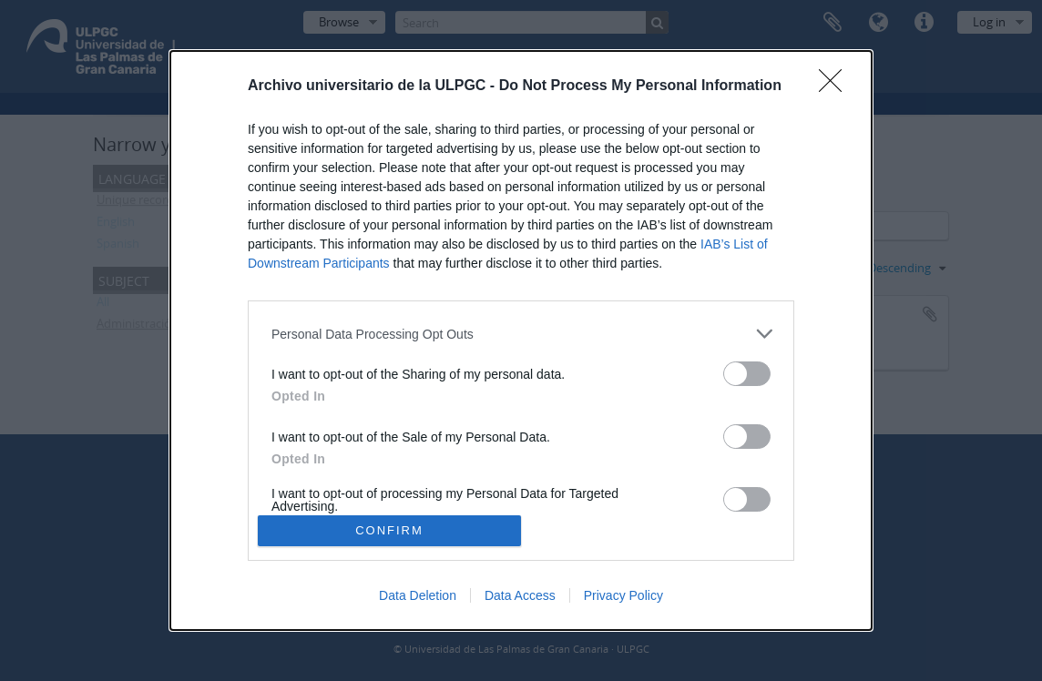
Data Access (520, 595)
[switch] (747, 373)
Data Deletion (417, 595)
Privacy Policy (623, 595)
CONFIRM (389, 529)
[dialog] (521, 340)
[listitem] (521, 333)
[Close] (836, 86)
